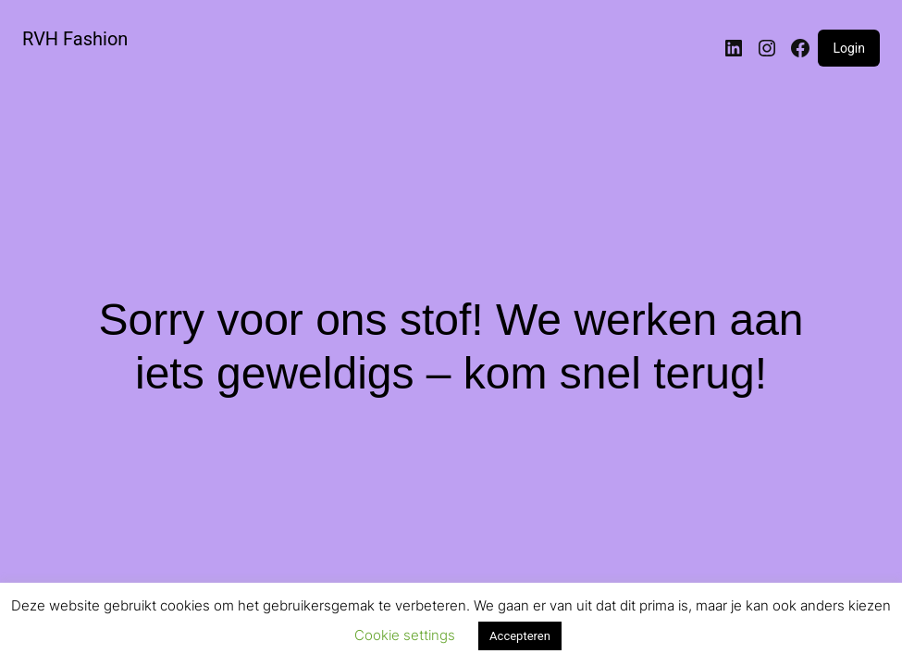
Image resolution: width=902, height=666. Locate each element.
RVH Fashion (75, 39)
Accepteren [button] (519, 636)
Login (849, 48)
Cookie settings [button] (404, 635)
